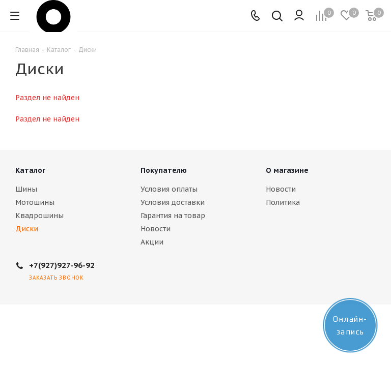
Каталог (30, 170)
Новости (156, 228)
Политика (283, 202)
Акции (152, 242)
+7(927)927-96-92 (62, 265)
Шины (26, 189)
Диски (26, 228)
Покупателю (164, 170)
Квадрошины (39, 215)
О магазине (287, 170)
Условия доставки (173, 202)
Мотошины (34, 202)
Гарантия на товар (173, 215)
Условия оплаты (169, 189)
